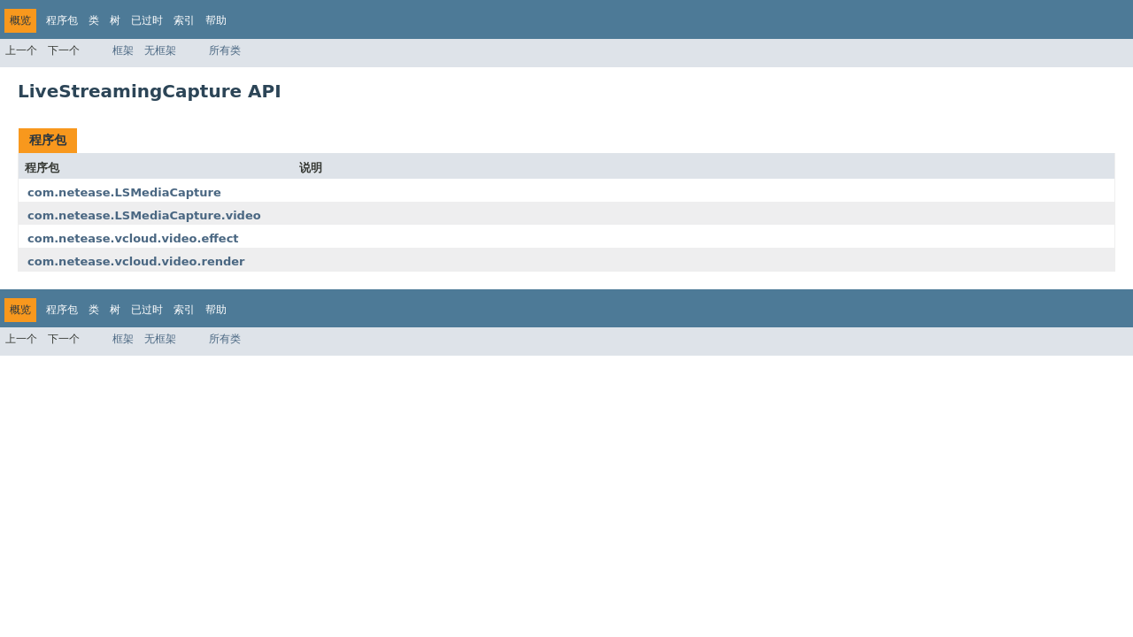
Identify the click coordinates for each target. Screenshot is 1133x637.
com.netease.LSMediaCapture (124, 192)
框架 (123, 50)
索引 (184, 20)
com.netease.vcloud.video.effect (133, 238)
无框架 (160, 50)
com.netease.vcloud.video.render (136, 261)
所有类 (225, 50)
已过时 (147, 20)
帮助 (216, 20)
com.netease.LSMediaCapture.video (144, 215)
